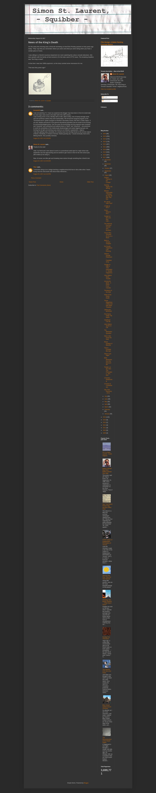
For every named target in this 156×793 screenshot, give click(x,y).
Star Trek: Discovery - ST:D (108, 391)
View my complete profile (108, 89)
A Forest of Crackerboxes (108, 385)
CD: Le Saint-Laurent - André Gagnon (107, 454)
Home (61, 182)
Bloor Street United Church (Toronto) (107, 706)
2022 (104, 144)
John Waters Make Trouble (108, 277)
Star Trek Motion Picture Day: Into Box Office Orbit (108, 506)
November (107, 164)
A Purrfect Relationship (108, 379)
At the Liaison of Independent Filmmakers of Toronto (107, 542)
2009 (104, 433)
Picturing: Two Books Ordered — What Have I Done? (107, 602)
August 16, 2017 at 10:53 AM (42, 161)
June (106, 399)
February (107, 409)
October (107, 168)
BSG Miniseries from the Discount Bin (108, 361)
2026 (104, 133)
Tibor (35, 167)
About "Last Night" (107, 354)
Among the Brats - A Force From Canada (107, 284)
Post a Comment (36, 178)
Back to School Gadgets (107, 242)
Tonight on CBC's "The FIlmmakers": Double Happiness (108, 269)
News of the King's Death (107, 296)
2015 (104, 420)
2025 (104, 136)
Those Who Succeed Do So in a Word (108, 235)
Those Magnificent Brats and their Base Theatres (108, 304)
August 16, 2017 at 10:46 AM (42, 138)
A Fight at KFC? (107, 206)
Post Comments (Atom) (44, 185)
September (107, 171)
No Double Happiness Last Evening (108, 249)
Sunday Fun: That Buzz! (106, 637)
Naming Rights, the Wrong (108, 186)
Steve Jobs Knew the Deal (107, 337)
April (106, 404)
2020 (104, 149)
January (107, 414)
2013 (104, 422)
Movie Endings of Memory (108, 343)
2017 (104, 157)
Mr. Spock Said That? (108, 202)
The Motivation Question (108, 331)
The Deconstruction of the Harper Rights (107, 740)
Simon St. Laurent (39, 144)
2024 (104, 139)
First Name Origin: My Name (108, 315)
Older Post (90, 182)
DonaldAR (36, 110)
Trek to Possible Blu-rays (107, 349)
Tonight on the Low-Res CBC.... (107, 218)
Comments (106, 101)
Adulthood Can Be (107, 320)
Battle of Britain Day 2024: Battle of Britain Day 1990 (107, 471)
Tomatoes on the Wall (108, 291)
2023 (104, 141)
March (106, 407)
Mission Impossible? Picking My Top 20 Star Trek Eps (108, 195)
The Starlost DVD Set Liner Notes (107, 671)
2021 (104, 147)
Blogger (86, 783)
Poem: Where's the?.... (107, 211)
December (107, 160)
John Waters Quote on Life (108, 325)
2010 (104, 430)
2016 (104, 417)
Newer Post (32, 182)
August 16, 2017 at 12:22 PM (42, 174)
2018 (104, 155)
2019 (104, 152)
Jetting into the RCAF (108, 310)
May (105, 401)
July (105, 396)
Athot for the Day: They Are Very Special (107, 577)
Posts (104, 97)
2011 (104, 428)
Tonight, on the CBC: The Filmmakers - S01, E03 (108, 371)
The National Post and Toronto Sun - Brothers (108, 227)
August (106, 175)
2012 (104, 425)
